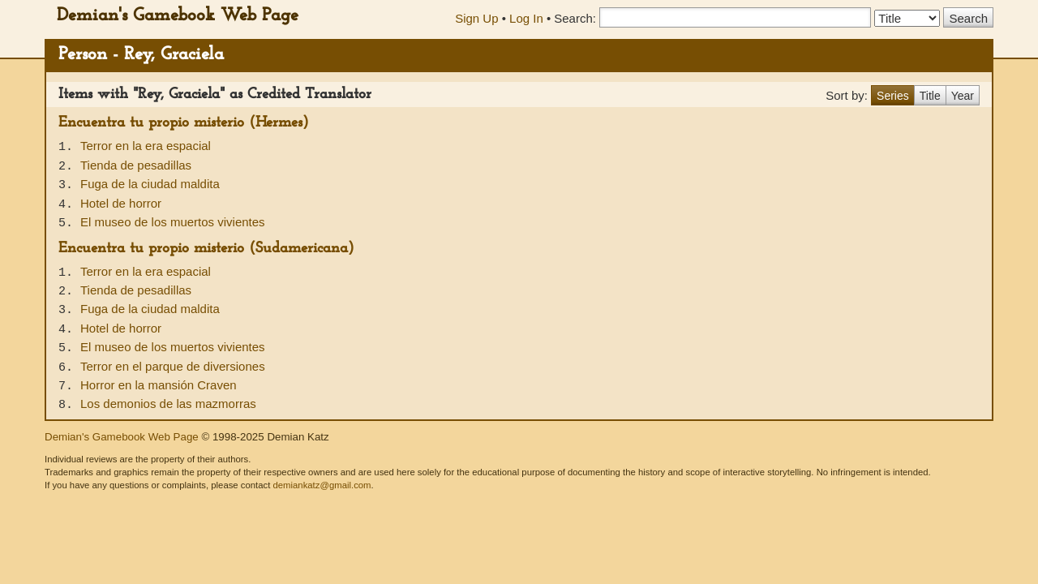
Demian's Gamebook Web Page (177, 15)
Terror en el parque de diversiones (172, 366)
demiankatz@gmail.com (321, 485)
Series (893, 95)
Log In (526, 18)
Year (962, 95)
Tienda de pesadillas (135, 165)
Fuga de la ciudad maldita (150, 184)
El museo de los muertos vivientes (172, 222)
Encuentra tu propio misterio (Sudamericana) (206, 248)
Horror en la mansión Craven (158, 385)
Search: (575, 18)
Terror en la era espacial (145, 145)
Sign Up (476, 18)
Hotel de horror (120, 203)
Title (930, 95)
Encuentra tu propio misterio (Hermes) (183, 123)
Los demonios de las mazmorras (168, 403)
